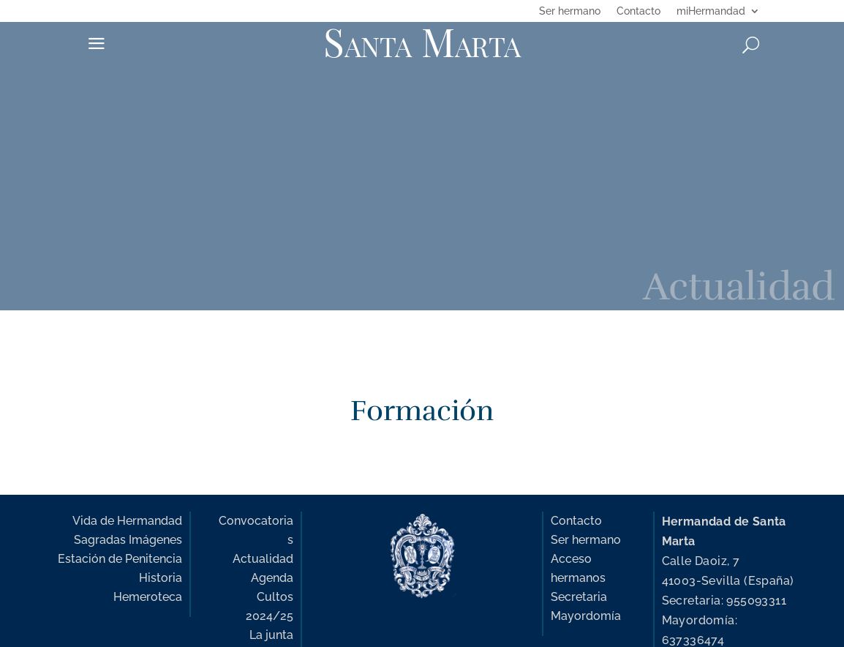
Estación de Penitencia (120, 559)
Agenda (272, 578)
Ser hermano (569, 11)
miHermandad (711, 11)
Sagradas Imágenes (128, 540)
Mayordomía (586, 616)
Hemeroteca (147, 597)
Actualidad (263, 559)
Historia (160, 578)
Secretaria (579, 597)
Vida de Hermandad (127, 521)
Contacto (638, 11)
